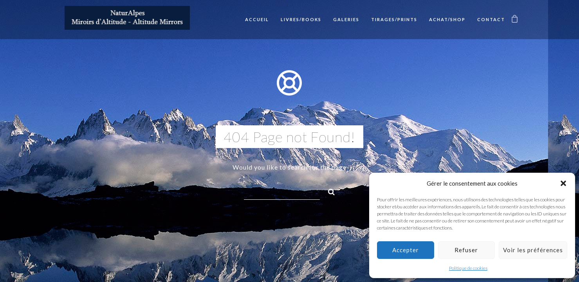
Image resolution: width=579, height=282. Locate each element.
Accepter (405, 249)
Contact (491, 19)
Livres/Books (301, 19)
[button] (563, 183)
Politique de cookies (468, 268)
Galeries (346, 19)
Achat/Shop (447, 19)
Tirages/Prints (394, 19)
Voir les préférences (533, 249)
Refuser (466, 249)
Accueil (257, 19)
